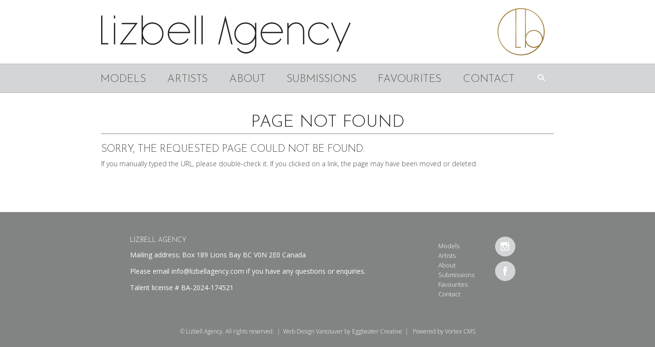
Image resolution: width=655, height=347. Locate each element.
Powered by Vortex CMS (444, 331)
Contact (488, 79)
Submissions (321, 79)
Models (123, 79)
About (247, 79)
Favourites (409, 79)
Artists (187, 79)
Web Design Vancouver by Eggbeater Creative (342, 331)
